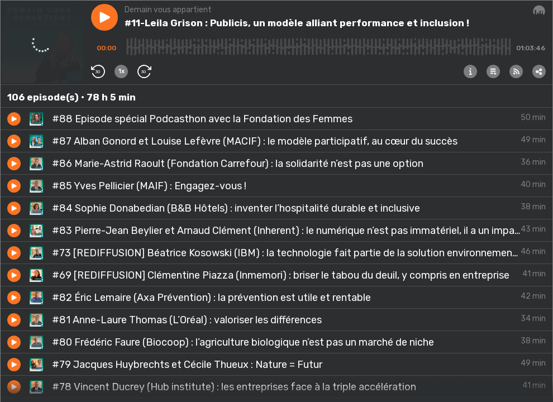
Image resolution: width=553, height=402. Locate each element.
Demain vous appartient (168, 10)
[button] (104, 17)
